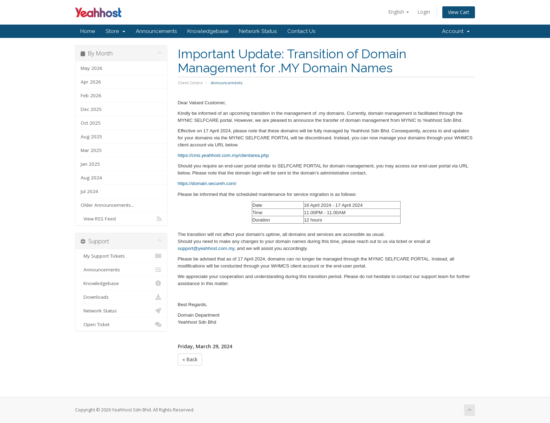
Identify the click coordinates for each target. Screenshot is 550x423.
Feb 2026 (91, 95)
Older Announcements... (107, 205)
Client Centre (190, 82)
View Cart (458, 12)
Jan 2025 (90, 164)
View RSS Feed (121, 218)
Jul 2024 (89, 191)
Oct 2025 (91, 123)
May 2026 (91, 68)
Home (87, 31)
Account (456, 31)
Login (423, 11)
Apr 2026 (91, 82)
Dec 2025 (91, 109)
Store (115, 31)
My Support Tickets (121, 256)
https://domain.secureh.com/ (207, 183)
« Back (189, 359)
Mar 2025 (91, 150)
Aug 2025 (91, 136)
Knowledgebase (207, 31)
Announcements (156, 31)
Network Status (258, 31)
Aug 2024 (91, 177)
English (398, 11)
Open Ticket (121, 324)
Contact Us (301, 31)
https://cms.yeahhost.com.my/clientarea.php (223, 155)
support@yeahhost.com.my (206, 248)
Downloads (121, 297)
